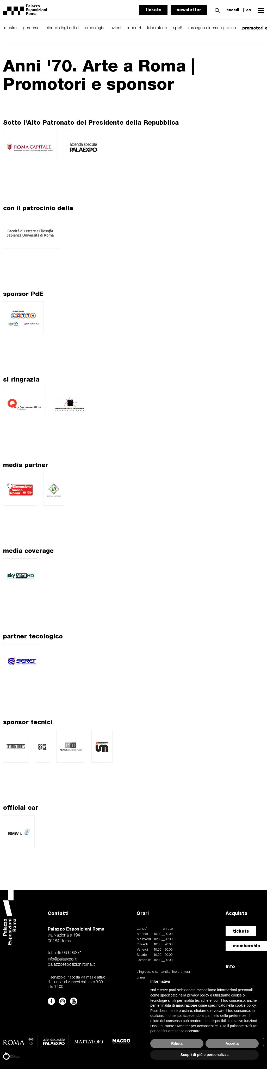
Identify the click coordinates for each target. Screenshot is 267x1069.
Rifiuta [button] (177, 1043)
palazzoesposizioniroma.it (71, 965)
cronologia (94, 28)
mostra (10, 28)
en (248, 10)
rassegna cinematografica (212, 28)
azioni (115, 28)
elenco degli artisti (62, 28)
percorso (31, 28)
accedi (232, 10)
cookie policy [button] (245, 1005)
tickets (153, 9)
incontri (134, 28)
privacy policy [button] (198, 995)
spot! (177, 28)
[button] (216, 10)
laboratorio (157, 28)
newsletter (189, 9)
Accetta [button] (232, 1043)
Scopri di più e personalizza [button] (204, 1055)
